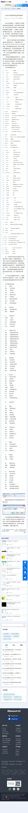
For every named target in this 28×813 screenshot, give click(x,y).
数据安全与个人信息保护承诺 (16, 798)
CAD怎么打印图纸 (17, 699)
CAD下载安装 (6, 774)
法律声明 (3, 798)
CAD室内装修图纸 (15, 633)
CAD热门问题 (7, 8)
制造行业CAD (18, 730)
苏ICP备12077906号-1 (5, 795)
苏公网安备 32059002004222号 (13, 796)
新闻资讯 (17, 754)
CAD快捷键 (13, 8)
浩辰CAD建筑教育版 (6, 738)
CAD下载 (7, 799)
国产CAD (6, 771)
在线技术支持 (14, 719)
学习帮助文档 (18, 740)
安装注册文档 (18, 738)
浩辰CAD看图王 (5, 733)
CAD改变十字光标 (7, 638)
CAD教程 (22, 771)
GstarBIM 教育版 (5, 742)
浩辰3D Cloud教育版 (6, 744)
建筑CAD (11, 771)
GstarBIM (4, 730)
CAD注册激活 (6, 633)
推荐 (6, 645)
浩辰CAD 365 (5, 731)
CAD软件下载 (9, 770)
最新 (21, 645)
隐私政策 (8, 798)
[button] (13, 5)
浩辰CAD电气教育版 (6, 740)
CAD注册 (19, 774)
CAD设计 (17, 771)
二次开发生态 (5, 751)
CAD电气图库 (16, 636)
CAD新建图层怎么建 (8, 699)
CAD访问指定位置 (7, 636)
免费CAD (20, 770)
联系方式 (17, 753)
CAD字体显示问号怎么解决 (9, 694)
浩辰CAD (4, 728)
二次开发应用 (18, 731)
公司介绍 (17, 749)
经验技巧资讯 (18, 744)
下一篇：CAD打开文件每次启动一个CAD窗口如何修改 (20, 531)
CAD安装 (3, 772)
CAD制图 (3, 770)
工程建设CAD (18, 728)
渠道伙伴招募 (5, 753)
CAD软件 (3, 799)
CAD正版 (15, 770)
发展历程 (17, 751)
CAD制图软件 (15, 772)
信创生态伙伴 (5, 749)
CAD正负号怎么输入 (8, 696)
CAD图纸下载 (13, 774)
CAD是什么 (8, 772)
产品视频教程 (18, 742)
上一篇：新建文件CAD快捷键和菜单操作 (8, 530)
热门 (14, 645)
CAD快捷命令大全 (17, 696)
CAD (2, 8)
